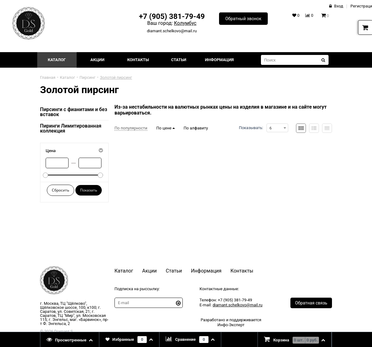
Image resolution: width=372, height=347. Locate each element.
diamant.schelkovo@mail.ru (172, 31)
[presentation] (69, 339)
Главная (47, 77)
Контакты (138, 59)
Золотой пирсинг (116, 77)
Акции (97, 59)
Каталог (57, 59)
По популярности (130, 128)
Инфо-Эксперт (230, 324)
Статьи (178, 59)
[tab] (69, 339)
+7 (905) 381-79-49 (172, 16)
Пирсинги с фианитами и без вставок (73, 111)
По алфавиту (196, 128)
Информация (219, 59)
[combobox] (277, 128)
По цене (165, 128)
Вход (338, 6)
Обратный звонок (243, 18)
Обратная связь (311, 302)
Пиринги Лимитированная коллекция (70, 128)
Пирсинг (87, 77)
